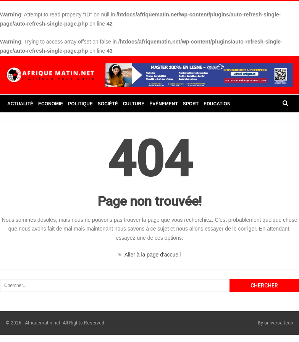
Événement (163, 103)
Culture (133, 103)
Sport (191, 103)
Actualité (20, 103)
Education (217, 103)
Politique (80, 103)
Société (108, 103)
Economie (50, 103)
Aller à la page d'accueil (149, 255)
